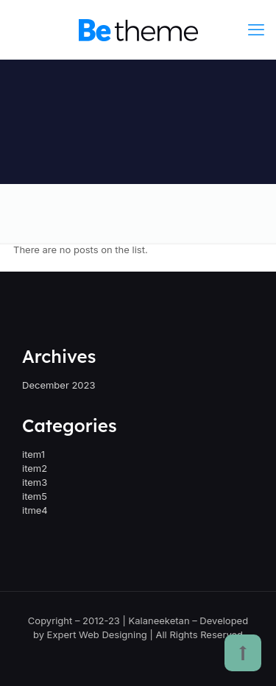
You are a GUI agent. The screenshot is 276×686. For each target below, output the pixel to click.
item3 (34, 482)
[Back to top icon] (242, 652)
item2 (34, 468)
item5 (34, 496)
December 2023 (59, 385)
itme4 (35, 510)
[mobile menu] (256, 29)
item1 (33, 454)
